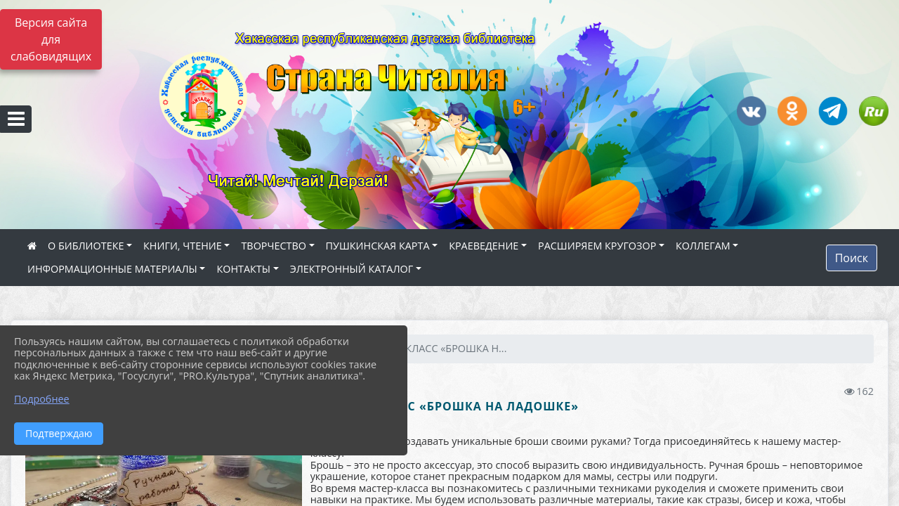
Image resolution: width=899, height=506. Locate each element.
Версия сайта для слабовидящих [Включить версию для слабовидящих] (51, 39)
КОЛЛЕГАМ (703, 245)
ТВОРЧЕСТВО (273, 245)
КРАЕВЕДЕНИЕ (483, 245)
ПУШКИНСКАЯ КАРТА (378, 245)
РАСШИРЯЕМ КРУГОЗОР (597, 245)
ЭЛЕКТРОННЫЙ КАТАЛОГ (352, 268)
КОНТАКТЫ (243, 268)
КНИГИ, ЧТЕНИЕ (182, 245)
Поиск (851, 258)
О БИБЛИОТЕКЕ (86, 245)
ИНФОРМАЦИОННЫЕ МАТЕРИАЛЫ (112, 268)
